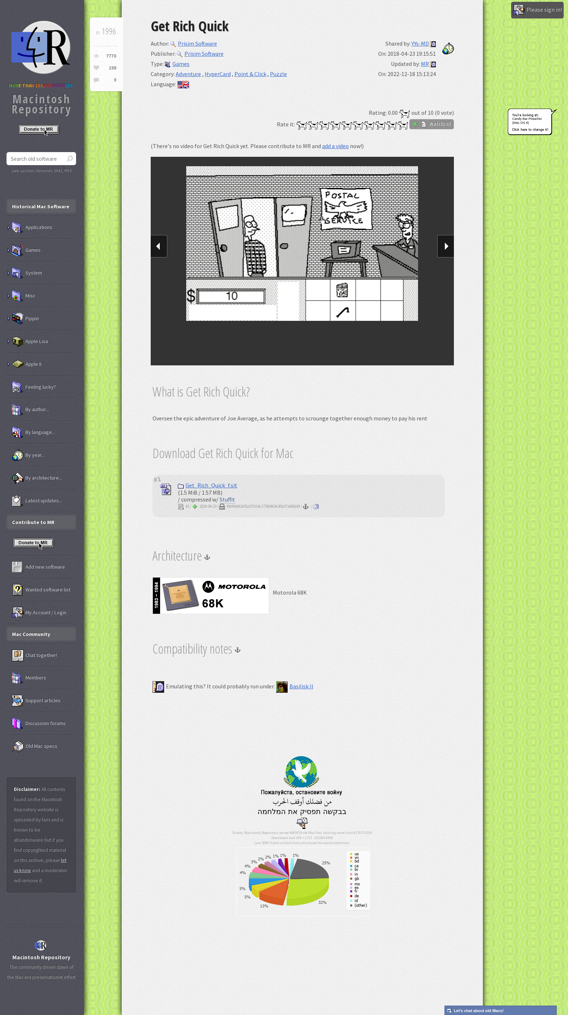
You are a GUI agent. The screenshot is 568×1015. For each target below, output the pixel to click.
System (27, 273)
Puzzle (278, 73)
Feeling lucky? (34, 387)
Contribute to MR (33, 522)
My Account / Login (39, 612)
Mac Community (31, 634)
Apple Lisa (30, 341)
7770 (111, 56)
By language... (33, 432)
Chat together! (34, 655)
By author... (30, 409)
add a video (335, 146)
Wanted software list (41, 590)
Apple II (26, 364)
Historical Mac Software (40, 206)
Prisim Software (193, 43)
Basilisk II (294, 686)
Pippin (25, 318)
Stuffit (227, 499)
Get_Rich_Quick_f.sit (207, 485)
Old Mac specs (34, 746)
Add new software (38, 567)
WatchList (431, 124)
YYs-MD (420, 43)
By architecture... (37, 478)
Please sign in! (537, 10)
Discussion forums (39, 723)
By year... (28, 455)
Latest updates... (37, 501)
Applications (32, 227)
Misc (23, 296)
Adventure (188, 73)
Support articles (36, 700)
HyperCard (218, 73)
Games (177, 63)
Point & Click (250, 73)
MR (425, 63)
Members (29, 678)
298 (112, 68)
